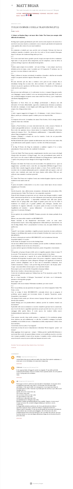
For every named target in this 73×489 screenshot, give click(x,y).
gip (17, 381)
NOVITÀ (23, 15)
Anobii (17, 31)
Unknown (19, 367)
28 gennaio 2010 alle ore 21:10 (26, 381)
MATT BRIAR (27, 5)
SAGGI (56, 13)
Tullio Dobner (40, 345)
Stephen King (33, 345)
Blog (28, 345)
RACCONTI (50, 13)
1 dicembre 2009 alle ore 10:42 (29, 356)
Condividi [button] (13, 347)
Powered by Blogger (36, 483)
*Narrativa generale (21, 345)
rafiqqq (18, 357)
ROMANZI (43, 13)
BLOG (18, 15)
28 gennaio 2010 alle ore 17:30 (30, 367)
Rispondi (19, 363)
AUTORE (18, 13)
